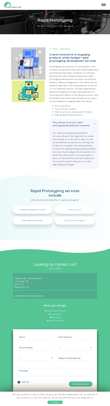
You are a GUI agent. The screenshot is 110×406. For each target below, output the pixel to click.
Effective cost (75, 209)
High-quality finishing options (69, 115)
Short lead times (63, 106)
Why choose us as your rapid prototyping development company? (74, 124)
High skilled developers (32, 220)
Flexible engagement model (33, 209)
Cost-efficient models (65, 109)
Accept (55, 402)
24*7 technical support (74, 220)
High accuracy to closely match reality (73, 112)
